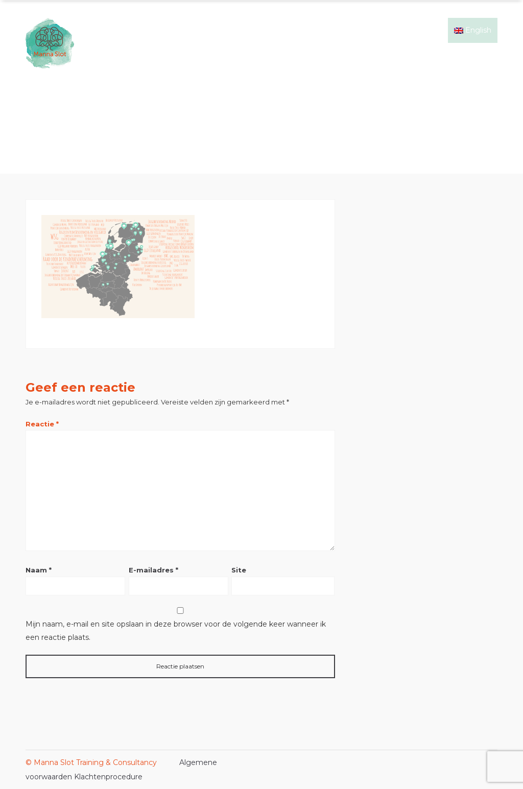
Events (388, 30)
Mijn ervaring (341, 30)
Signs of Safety (278, 30)
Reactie (42, 424)
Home (228, 30)
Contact (427, 30)
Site (238, 570)
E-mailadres (153, 570)
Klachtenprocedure (108, 776)
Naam (39, 570)
